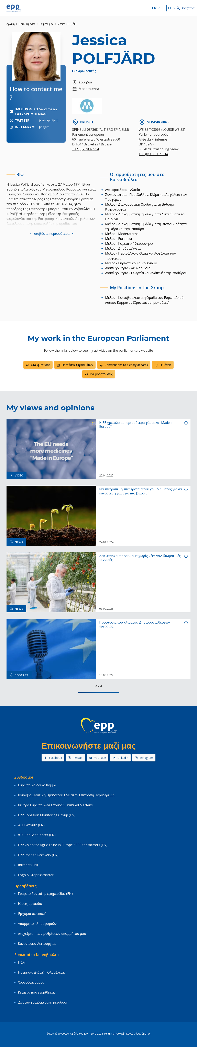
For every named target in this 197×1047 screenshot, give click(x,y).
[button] (52, 233)
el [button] (172, 8)
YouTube (97, 758)
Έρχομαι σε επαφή (32, 913)
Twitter (75, 758)
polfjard (44, 127)
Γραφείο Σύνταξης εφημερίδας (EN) (45, 893)
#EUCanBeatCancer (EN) (37, 835)
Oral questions (38, 365)
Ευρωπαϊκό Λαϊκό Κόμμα (37, 785)
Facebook (53, 758)
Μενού (155, 8)
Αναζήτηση (186, 8)
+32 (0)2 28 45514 (85, 149)
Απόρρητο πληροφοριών (37, 923)
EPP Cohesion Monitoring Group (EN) (46, 815)
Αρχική (11, 24)
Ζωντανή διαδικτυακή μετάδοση (43, 1002)
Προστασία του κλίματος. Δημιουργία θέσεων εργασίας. (134, 624)
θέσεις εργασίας (30, 903)
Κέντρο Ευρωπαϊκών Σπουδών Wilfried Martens (55, 805)
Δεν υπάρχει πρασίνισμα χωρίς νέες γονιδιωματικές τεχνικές (140, 558)
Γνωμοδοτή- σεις (98, 374)
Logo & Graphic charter (36, 875)
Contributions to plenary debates (124, 365)
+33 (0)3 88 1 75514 (153, 154)
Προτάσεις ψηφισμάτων (75, 365)
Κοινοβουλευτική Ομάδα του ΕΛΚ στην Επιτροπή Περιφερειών (66, 795)
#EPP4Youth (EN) (31, 825)
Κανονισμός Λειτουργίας (37, 943)
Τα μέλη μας (46, 24)
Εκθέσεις (162, 365)
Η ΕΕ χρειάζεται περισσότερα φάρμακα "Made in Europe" (136, 425)
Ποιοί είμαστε (27, 24)
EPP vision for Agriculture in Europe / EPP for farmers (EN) (62, 845)
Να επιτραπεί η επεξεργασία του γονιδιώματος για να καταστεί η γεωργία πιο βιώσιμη (140, 491)
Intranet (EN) (28, 865)
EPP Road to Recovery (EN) (38, 855)
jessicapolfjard (48, 120)
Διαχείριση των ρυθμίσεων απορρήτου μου (52, 933)
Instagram (144, 758)
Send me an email (48, 111)
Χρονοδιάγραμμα (31, 982)
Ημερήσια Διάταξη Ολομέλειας (41, 972)
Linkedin (120, 758)
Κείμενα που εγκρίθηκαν (37, 992)
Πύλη (22, 962)
